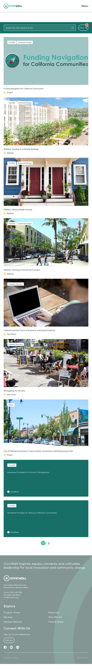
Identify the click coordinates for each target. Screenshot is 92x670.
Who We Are (55, 620)
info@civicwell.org (11, 601)
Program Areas (12, 615)
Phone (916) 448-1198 (13, 596)
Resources (53, 615)
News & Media (56, 625)
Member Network (13, 625)
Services (8, 620)
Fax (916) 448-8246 (12, 598)
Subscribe (9, 644)
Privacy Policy (82, 661)
